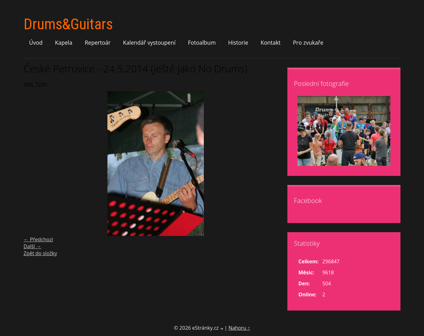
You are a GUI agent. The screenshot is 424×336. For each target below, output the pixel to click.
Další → (32, 246)
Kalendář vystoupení (149, 42)
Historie (238, 42)
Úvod (36, 42)
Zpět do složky (40, 253)
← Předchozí (38, 239)
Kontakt (271, 42)
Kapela (63, 42)
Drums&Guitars (68, 24)
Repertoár (98, 42)
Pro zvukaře (308, 42)
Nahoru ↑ (239, 327)
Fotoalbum (202, 42)
